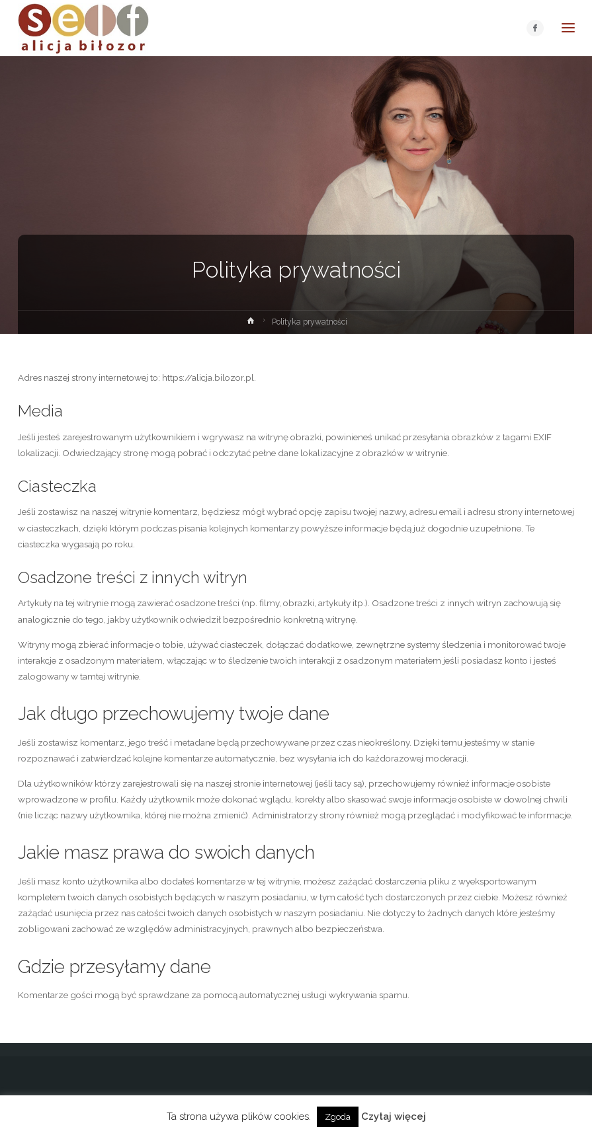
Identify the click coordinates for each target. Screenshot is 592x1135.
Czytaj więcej (393, 1116)
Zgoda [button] (338, 1117)
